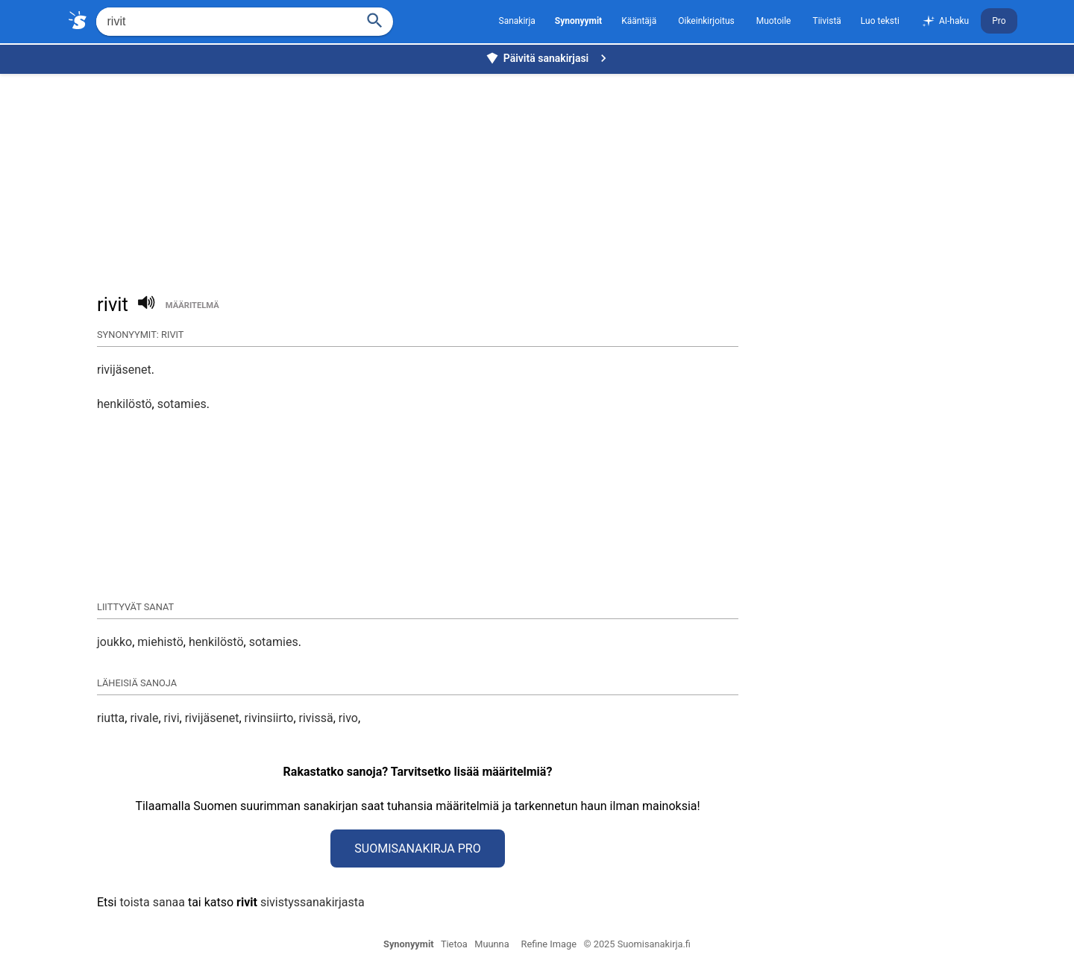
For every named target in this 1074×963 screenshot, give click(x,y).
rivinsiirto (269, 718)
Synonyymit (408, 944)
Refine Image (549, 944)
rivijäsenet (124, 370)
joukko (114, 642)
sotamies (182, 404)
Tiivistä (826, 21)
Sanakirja (517, 21)
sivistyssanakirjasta (312, 902)
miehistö (160, 642)
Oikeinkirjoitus (706, 21)
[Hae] (225, 21)
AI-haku (945, 21)
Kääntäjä (638, 21)
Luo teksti (880, 21)
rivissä (316, 718)
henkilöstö (124, 404)
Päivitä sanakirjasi (548, 58)
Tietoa (454, 944)
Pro (998, 21)
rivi (172, 718)
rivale (144, 718)
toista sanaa (151, 902)
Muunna (491, 944)
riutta (111, 718)
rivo (348, 718)
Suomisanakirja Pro (417, 848)
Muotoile (773, 21)
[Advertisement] (540, 176)
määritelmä (192, 305)
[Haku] (374, 19)
